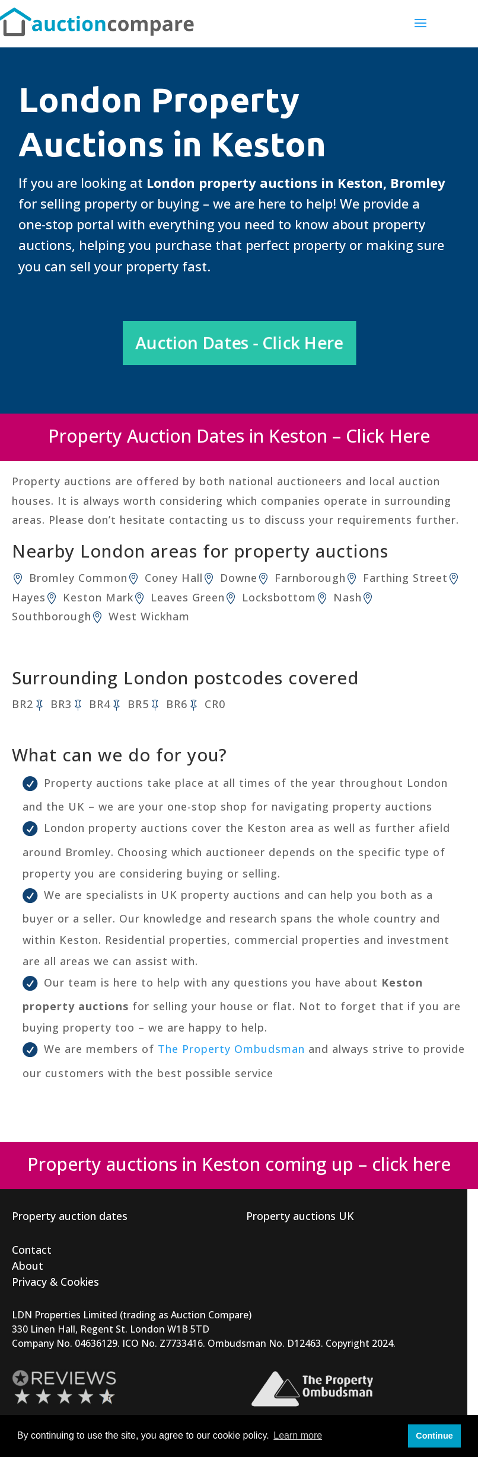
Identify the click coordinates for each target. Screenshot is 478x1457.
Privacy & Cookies (55, 1282)
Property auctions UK (300, 1216)
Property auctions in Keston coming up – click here (239, 1164)
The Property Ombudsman (231, 1049)
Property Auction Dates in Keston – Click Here (239, 436)
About (27, 1266)
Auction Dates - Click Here (239, 342)
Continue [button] (434, 1435)
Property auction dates (70, 1216)
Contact (32, 1250)
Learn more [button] (297, 1435)
